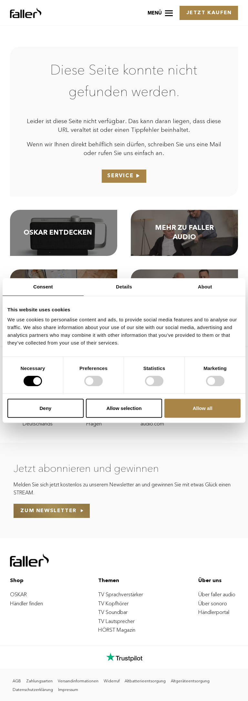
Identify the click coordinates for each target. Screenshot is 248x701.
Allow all (202, 408)
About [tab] (205, 286)
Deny (45, 408)
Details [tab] (124, 286)
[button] (160, 13)
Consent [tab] (43, 286)
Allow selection (123, 408)
